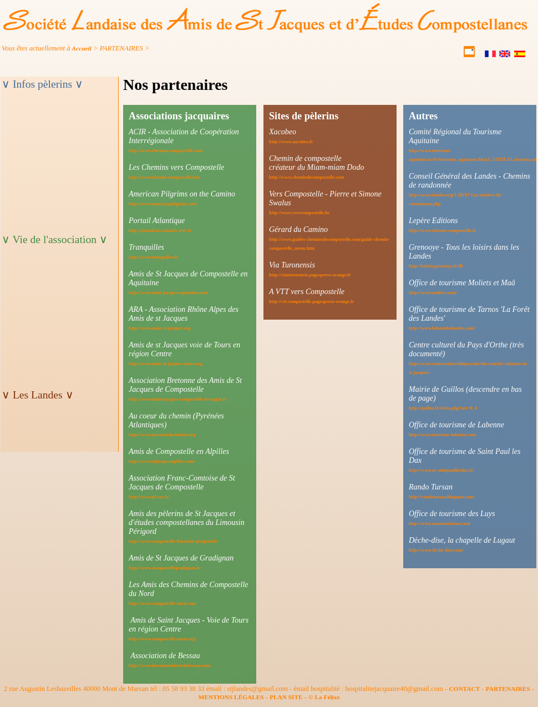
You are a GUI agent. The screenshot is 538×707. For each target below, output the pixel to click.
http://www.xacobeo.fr (291, 141)
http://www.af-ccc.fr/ (149, 496)
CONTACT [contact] (464, 688)
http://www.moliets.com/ (433, 292)
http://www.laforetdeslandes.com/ (442, 328)
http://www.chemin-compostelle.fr (442, 230)
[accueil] (265, 30)
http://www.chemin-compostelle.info (164, 177)
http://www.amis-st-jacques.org (160, 328)
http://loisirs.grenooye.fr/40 (436, 266)
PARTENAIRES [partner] (508, 688)
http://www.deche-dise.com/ (436, 550)
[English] (505, 55)
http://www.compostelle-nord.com (162, 603)
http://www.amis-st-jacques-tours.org (165, 363)
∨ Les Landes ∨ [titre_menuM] (38, 395)
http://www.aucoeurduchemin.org (162, 434)
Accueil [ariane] (82, 48)
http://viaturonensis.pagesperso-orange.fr (310, 274)
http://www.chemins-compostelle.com (165, 150)
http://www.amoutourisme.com (439, 523)
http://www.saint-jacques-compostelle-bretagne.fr (178, 399)
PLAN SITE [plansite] (286, 697)
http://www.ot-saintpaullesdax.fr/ (441, 470)
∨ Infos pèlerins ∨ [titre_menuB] (42, 84)
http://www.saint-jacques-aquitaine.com (168, 292)
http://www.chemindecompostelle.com (306, 177)
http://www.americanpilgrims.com (162, 203)
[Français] (491, 55)
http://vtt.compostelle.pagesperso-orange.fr (311, 301)
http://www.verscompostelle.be (299, 212)
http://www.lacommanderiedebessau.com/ (170, 665)
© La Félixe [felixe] (323, 697)
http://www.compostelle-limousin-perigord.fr (173, 541)
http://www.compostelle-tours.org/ (162, 639)
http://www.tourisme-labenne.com (442, 434)
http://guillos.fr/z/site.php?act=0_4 (443, 408)
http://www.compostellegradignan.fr (164, 567)
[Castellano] (520, 55)
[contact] (470, 55)
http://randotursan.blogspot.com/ (442, 496)
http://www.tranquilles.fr (153, 257)
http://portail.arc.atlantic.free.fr (160, 230)
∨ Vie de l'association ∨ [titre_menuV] (55, 239)
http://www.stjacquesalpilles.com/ (162, 461)
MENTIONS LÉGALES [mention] (231, 697)
